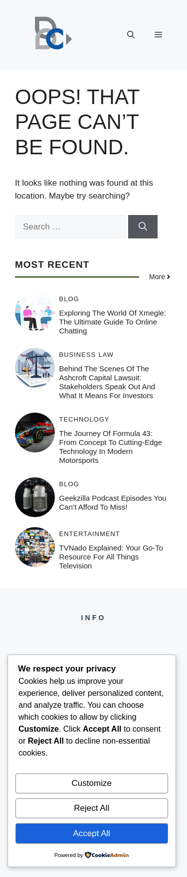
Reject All (91, 808)
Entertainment (89, 534)
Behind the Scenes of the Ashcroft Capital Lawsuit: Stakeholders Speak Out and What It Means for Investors (107, 382)
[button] (131, 35)
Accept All (91, 833)
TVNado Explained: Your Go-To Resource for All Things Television (111, 557)
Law (106, 354)
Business (77, 354)
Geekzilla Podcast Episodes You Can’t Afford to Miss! (113, 502)
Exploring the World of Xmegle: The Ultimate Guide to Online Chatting (113, 322)
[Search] (143, 227)
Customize (92, 783)
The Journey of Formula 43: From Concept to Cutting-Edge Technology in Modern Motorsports (111, 446)
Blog (69, 299)
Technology (84, 419)
